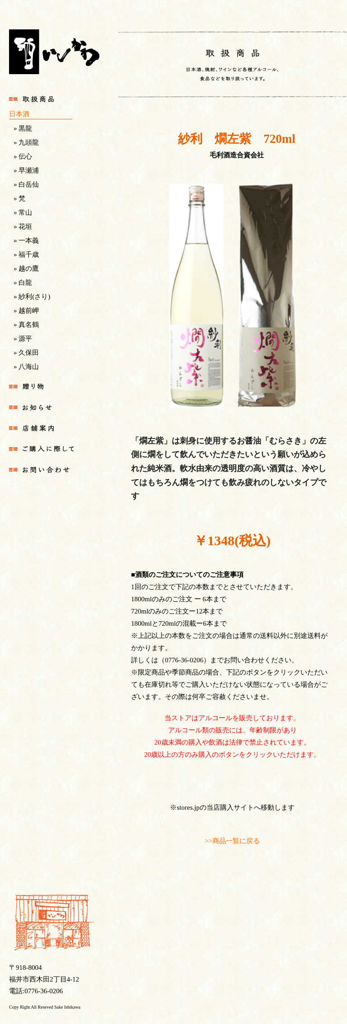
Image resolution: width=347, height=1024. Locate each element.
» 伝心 (23, 156)
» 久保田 (26, 352)
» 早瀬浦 (26, 170)
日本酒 (19, 114)
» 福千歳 (26, 254)
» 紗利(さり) (32, 296)
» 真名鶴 (26, 324)
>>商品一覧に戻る (232, 841)
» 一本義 (26, 240)
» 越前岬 (26, 310)
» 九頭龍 (26, 142)
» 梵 (19, 198)
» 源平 (23, 338)
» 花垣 (23, 226)
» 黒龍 (23, 128)
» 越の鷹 (26, 268)
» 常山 (23, 212)
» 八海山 (26, 366)
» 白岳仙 (26, 184)
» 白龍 (23, 282)
